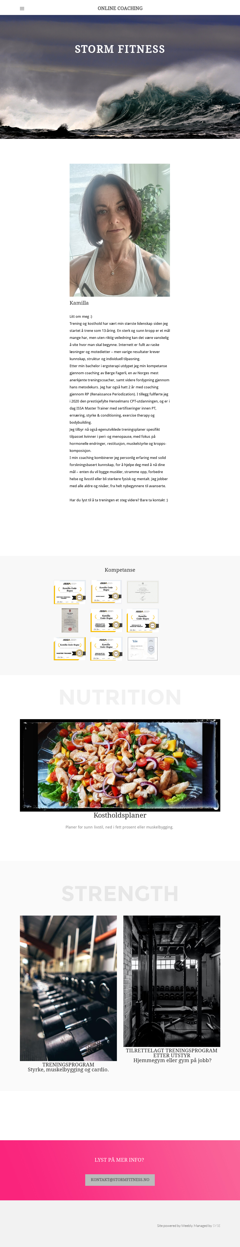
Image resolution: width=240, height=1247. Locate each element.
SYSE (216, 1225)
